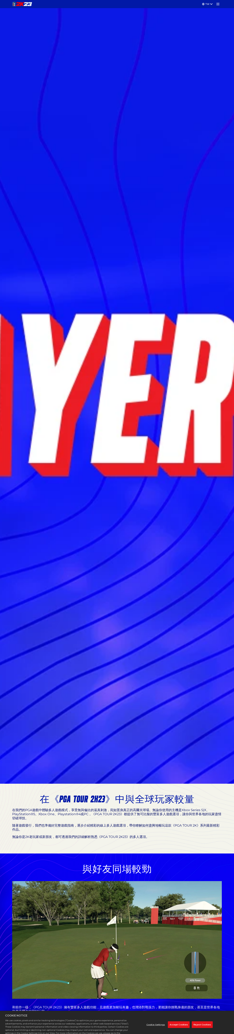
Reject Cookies (202, 1029)
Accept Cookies (179, 1029)
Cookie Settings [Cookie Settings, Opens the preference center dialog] (155, 1029)
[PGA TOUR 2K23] (22, 4)
